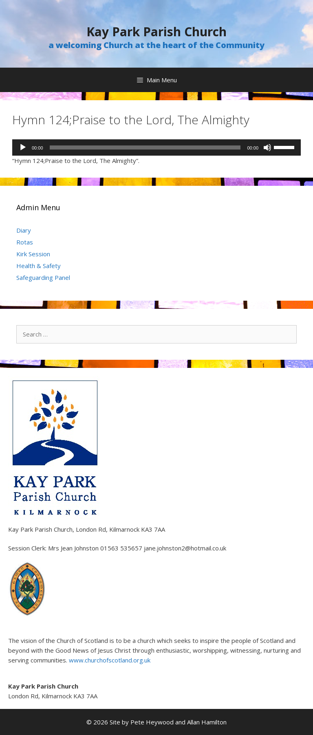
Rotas (24, 242)
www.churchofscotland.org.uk (109, 660)
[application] (156, 147)
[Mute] (267, 147)
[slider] (145, 147)
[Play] (23, 147)
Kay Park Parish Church (156, 31)
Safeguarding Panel (43, 277)
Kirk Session (33, 254)
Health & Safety (38, 266)
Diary (23, 230)
